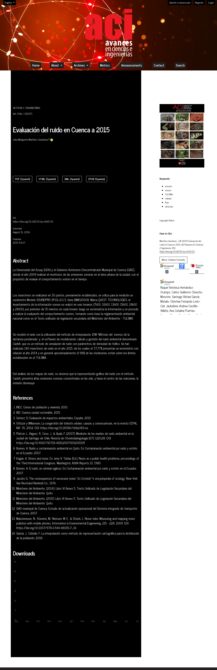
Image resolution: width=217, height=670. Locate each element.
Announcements (131, 65)
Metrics (105, 65)
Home (36, 65)
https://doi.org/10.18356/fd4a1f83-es (64, 428)
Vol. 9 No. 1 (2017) (22, 114)
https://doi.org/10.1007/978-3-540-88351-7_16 (46, 527)
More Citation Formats (173, 260)
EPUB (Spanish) (96, 179)
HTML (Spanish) (47, 179)
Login (211, 2)
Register (199, 2)
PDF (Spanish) (22, 179)
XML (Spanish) (72, 179)
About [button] (55, 65)
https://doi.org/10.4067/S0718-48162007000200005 (50, 442)
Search (180, 65)
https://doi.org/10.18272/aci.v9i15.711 (33, 222)
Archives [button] (80, 65)
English (10, 2)
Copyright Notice (167, 220)
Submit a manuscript (179, 2)
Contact (159, 65)
